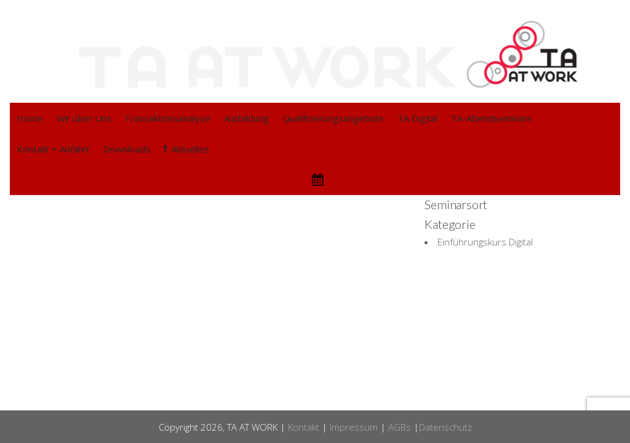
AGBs (399, 427)
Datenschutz (445, 427)
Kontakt (303, 427)
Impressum (354, 427)
